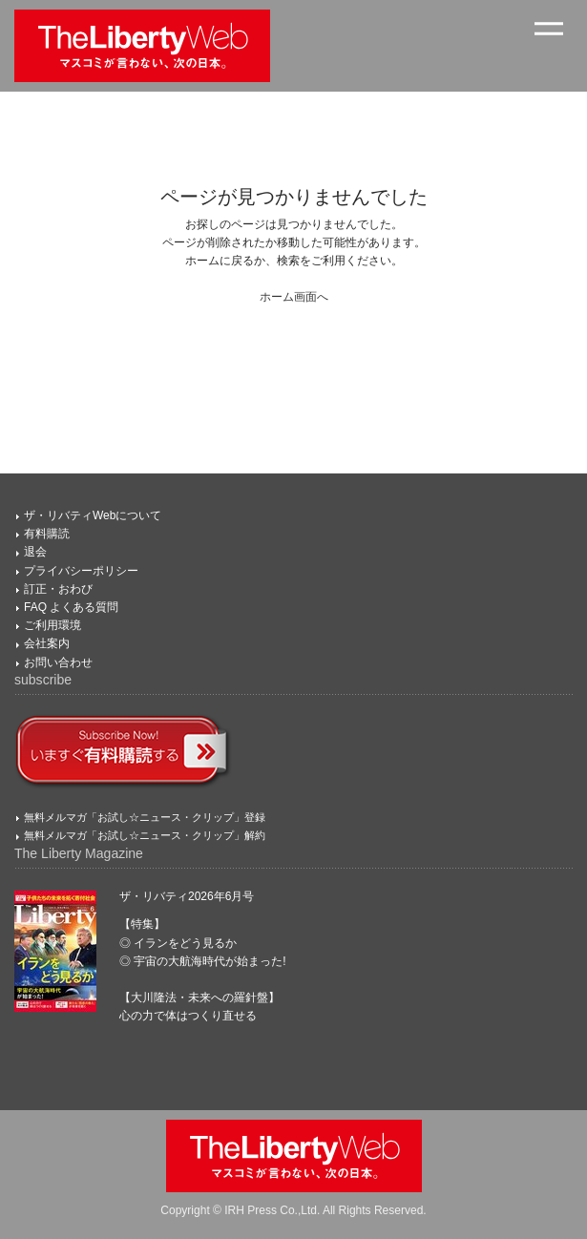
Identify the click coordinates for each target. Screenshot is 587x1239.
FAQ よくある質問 (71, 607)
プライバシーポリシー (81, 571)
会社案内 (47, 643)
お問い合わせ (58, 662)
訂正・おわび (58, 589)
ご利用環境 (52, 625)
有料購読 (47, 533)
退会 (35, 551)
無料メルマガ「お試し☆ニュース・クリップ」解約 (144, 835)
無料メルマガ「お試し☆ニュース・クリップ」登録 (144, 817)
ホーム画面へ (294, 297)
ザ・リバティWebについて (92, 515)
